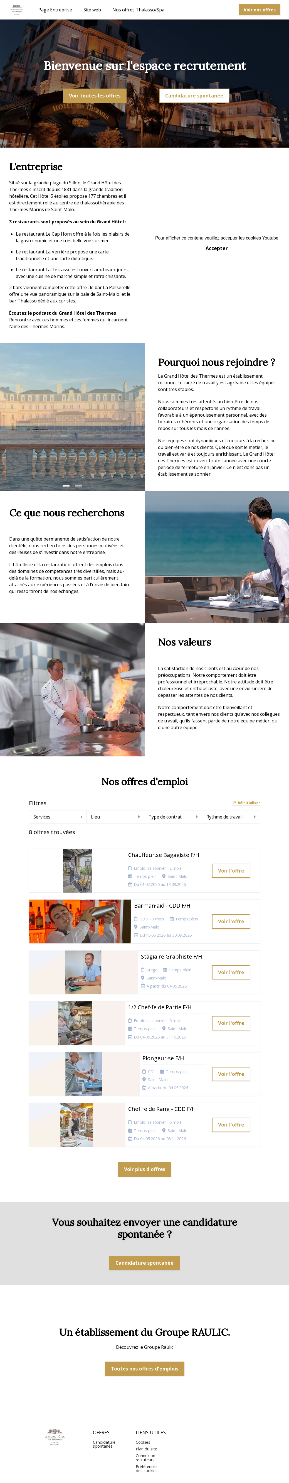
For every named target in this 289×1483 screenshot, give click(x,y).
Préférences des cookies (146, 1419)
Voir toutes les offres (94, 95)
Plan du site (146, 1400)
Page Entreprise (55, 10)
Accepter (217, 248)
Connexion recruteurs (145, 1408)
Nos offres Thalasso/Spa (138, 10)
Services (57, 817)
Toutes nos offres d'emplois (144, 1319)
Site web (92, 10)
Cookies (143, 1393)
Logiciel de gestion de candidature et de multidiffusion (144, 1473)
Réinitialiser (246, 803)
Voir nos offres (260, 10)
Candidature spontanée (194, 95)
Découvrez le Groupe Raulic (144, 1298)
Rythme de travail (231, 817)
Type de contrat (173, 817)
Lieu (115, 817)
